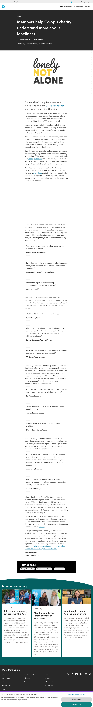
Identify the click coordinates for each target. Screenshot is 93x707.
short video (37, 173)
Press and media (29, 682)
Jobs (47, 674)
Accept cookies (76, 704)
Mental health (59, 569)
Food (3, 2)
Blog (19, 16)
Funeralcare (28, 2)
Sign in (89, 2)
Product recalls (29, 674)
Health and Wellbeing (44, 569)
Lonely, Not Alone (35, 159)
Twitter (50, 512)
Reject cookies (76, 699)
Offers (74, 1)
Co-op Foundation (55, 105)
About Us (5, 674)
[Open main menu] (88, 6)
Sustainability (6, 685)
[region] (46, 699)
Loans (35, 2)
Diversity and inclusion (10, 682)
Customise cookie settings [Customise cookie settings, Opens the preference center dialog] (76, 694)
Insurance (10, 2)
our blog (42, 527)
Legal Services (18, 2)
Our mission (6, 678)
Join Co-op (81, 2)
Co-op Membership (27, 569)
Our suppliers (50, 682)
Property (48, 678)
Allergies (27, 678)
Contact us (49, 685)
